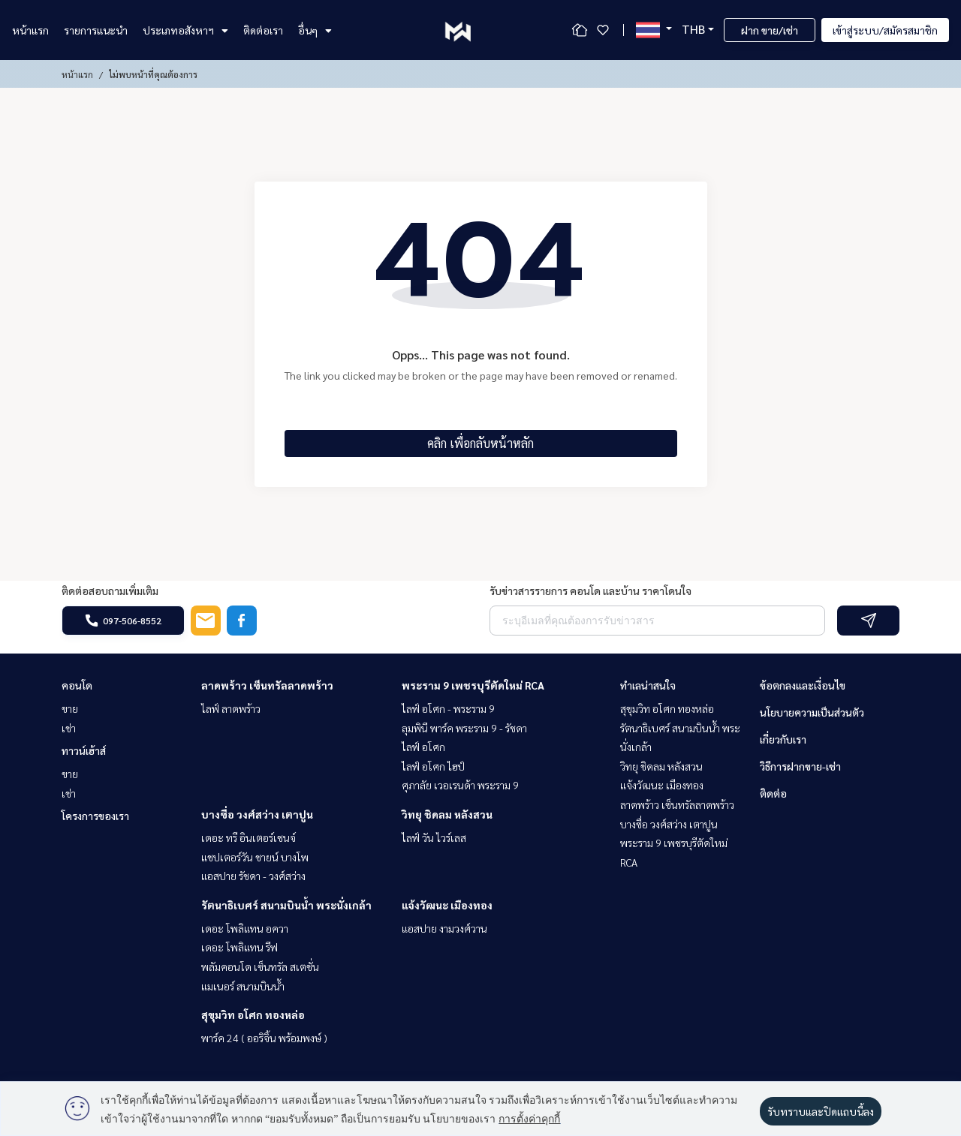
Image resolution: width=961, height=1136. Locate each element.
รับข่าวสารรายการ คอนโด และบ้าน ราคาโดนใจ (590, 590)
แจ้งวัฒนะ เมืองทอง (447, 905)
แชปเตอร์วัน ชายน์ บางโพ (255, 857)
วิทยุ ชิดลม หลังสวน (447, 814)
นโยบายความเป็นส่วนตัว (812, 712)
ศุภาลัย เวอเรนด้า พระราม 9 (460, 785)
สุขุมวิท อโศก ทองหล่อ (253, 1014)
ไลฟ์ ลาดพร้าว (231, 708)
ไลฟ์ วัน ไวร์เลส (434, 837)
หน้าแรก (30, 30)
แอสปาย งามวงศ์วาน (444, 928)
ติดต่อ (773, 793)
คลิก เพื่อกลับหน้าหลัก (480, 443)
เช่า (69, 728)
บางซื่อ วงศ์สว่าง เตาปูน (257, 814)
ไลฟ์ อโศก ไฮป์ (433, 766)
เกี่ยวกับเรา (783, 739)
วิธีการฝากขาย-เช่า (800, 766)
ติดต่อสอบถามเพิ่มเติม (110, 590)
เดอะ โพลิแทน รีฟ (239, 947)
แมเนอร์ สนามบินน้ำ (243, 986)
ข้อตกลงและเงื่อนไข (802, 685)
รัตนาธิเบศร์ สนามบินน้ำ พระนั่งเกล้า (286, 905)
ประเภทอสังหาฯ (185, 30)
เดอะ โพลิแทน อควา (244, 928)
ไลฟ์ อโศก (423, 746)
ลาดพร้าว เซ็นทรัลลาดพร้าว (267, 685)
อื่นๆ (315, 30)
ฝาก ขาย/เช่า (769, 30)
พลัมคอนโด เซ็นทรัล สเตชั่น (260, 966)
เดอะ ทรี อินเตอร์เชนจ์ (248, 837)
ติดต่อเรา (263, 30)
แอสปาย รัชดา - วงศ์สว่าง (253, 875)
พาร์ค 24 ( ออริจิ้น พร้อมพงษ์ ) (264, 1037)
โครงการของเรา (95, 815)
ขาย (70, 708)
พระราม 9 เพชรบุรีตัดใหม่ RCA (473, 685)
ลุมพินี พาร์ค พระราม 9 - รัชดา (464, 728)
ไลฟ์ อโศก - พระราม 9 (448, 708)
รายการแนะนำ (96, 30)
